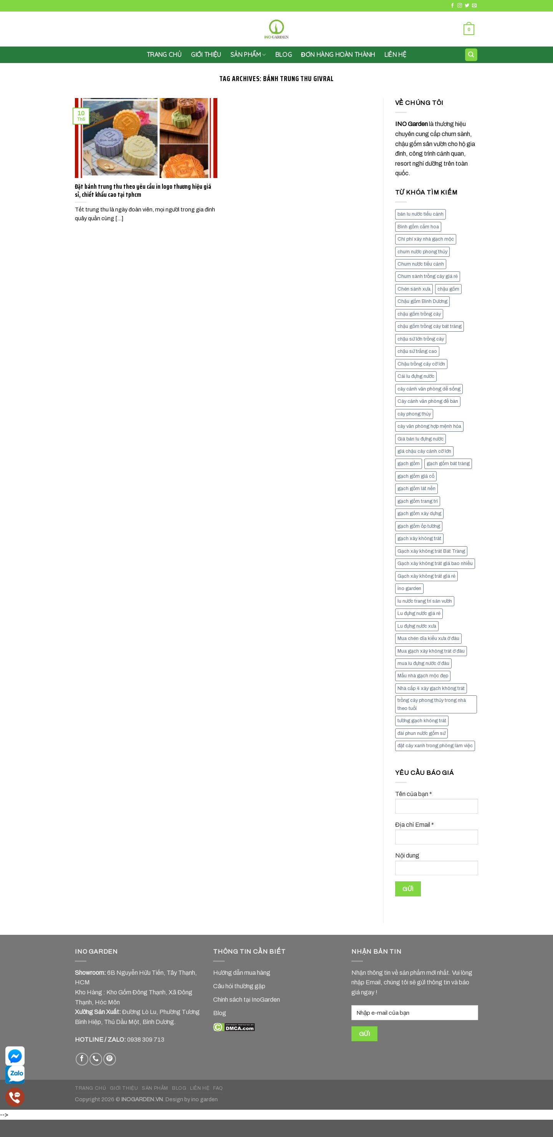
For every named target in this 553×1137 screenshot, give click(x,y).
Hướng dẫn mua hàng (241, 972)
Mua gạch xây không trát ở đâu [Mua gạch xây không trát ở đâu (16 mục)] (431, 651)
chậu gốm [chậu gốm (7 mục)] (448, 289)
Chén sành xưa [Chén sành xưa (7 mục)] (413, 289)
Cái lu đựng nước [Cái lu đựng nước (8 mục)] (415, 376)
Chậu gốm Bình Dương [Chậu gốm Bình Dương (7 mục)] (422, 301)
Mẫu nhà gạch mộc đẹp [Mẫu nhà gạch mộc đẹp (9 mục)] (422, 675)
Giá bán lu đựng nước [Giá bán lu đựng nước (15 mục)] (420, 439)
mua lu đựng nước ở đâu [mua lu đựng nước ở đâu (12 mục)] (423, 663)
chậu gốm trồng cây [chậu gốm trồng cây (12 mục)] (419, 314)
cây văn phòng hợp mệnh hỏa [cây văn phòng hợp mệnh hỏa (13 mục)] (429, 426)
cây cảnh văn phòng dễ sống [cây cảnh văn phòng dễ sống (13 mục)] (428, 389)
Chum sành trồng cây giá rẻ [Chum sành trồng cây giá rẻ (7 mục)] (427, 276)
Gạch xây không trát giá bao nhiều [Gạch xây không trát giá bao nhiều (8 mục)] (435, 563)
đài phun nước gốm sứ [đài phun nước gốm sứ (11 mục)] (421, 733)
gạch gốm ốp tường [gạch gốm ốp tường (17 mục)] (418, 526)
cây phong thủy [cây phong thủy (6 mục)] (414, 414)
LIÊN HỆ (395, 54)
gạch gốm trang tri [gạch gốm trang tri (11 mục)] (417, 501)
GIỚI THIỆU (206, 54)
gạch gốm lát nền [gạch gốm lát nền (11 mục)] (416, 488)
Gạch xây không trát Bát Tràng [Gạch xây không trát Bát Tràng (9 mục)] (431, 551)
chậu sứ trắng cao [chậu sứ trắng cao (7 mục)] (417, 351)
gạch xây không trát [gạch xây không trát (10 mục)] (419, 538)
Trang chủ (164, 54)
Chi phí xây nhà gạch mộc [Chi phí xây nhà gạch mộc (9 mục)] (425, 239)
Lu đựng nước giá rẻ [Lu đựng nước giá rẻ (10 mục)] (418, 613)
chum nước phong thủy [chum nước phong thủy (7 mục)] (422, 251)
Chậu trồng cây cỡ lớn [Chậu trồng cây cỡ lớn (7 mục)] (421, 364)
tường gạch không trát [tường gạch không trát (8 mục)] (421, 720)
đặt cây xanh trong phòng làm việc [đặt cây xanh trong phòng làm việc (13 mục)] (435, 745)
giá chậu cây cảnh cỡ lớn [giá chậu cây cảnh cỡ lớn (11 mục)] (424, 451)
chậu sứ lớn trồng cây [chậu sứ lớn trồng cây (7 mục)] (420, 339)
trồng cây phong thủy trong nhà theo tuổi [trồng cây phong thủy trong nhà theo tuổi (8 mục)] (431, 704)
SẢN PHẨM (248, 54)
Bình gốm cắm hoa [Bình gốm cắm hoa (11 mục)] (418, 226)
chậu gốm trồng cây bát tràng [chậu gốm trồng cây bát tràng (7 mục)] (429, 326)
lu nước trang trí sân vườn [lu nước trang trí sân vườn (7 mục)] (424, 601)
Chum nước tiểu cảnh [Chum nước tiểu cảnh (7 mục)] (420, 264)
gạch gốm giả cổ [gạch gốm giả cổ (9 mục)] (415, 476)
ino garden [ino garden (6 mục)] (409, 588)
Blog (283, 54)
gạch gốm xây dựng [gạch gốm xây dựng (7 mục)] (419, 513)
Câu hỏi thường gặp (239, 986)
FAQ (218, 1088)
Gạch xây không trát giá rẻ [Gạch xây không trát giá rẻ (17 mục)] (426, 576)
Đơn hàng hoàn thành (338, 54)
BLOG (179, 1088)
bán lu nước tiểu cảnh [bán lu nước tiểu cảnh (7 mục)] (420, 214)
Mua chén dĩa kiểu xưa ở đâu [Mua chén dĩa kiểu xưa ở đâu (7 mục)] (428, 638)
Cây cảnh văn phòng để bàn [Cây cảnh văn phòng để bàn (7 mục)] (427, 401)
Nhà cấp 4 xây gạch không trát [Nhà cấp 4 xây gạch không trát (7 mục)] (431, 688)
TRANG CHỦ (90, 1088)
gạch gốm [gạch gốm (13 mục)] (408, 463)
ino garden (204, 1099)
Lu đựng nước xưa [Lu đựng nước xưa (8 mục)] (416, 626)
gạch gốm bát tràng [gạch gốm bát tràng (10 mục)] (448, 463)
